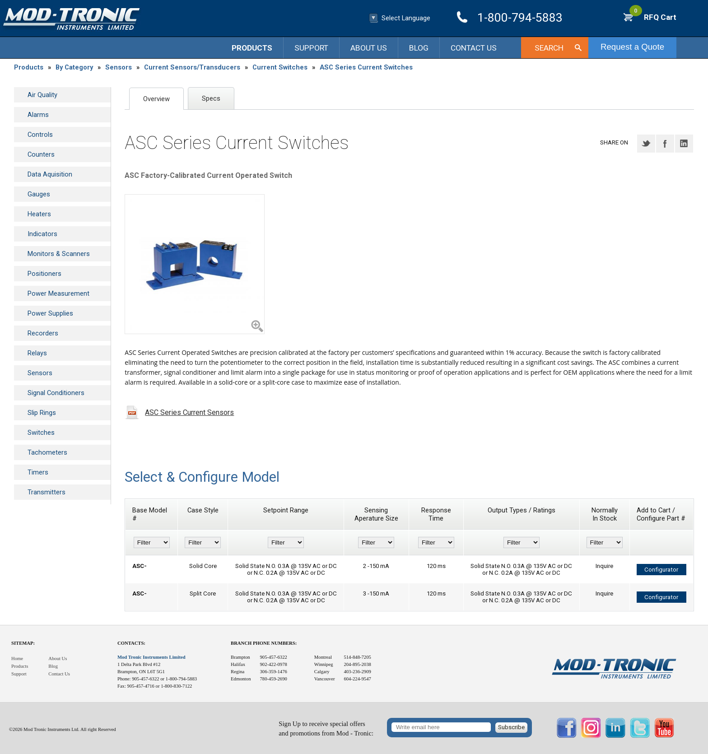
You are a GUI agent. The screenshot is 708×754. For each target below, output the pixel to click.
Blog (419, 47)
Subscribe (511, 727)
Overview (156, 99)
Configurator (661, 569)
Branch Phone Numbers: (264, 643)
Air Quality (42, 95)
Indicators (42, 234)
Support (311, 47)
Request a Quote (632, 46)
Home (17, 658)
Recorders (43, 333)
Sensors (118, 67)
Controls (40, 134)
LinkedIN (684, 144)
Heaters (39, 214)
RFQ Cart (652, 17)
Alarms (38, 115)
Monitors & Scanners (59, 254)
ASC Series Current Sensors (189, 412)
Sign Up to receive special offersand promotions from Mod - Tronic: (326, 728)
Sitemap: (23, 643)
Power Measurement (58, 293)
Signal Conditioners (56, 393)
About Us (368, 47)
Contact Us (474, 47)
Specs (211, 98)
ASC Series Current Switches (366, 67)
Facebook (665, 144)
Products (252, 47)
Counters (41, 154)
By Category (74, 67)
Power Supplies (50, 313)
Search (549, 47)
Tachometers (47, 452)
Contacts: (131, 643)
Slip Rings (42, 413)
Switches (41, 432)
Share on (614, 142)
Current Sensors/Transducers (192, 67)
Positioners (44, 274)
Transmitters (46, 492)
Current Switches (279, 67)
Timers (38, 472)
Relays (37, 353)
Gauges (39, 194)
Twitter (646, 144)
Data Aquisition (50, 174)
